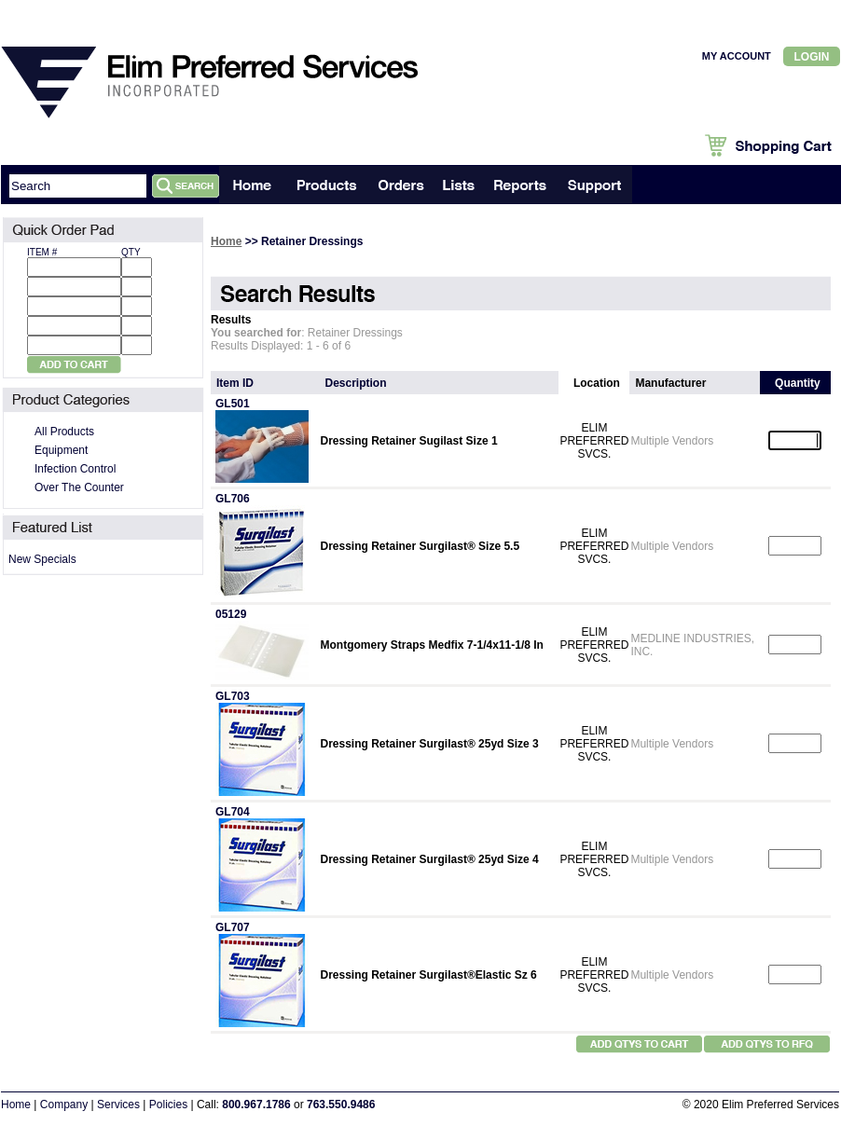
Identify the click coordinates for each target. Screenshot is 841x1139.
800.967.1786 (256, 1104)
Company (64, 1104)
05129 (230, 614)
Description (356, 383)
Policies (168, 1104)
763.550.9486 (341, 1104)
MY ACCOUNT (736, 56)
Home (226, 241)
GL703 (232, 696)
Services (118, 1104)
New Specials (42, 559)
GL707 (232, 927)
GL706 (232, 498)
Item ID (235, 383)
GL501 (232, 403)
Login (812, 56)
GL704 (232, 811)
